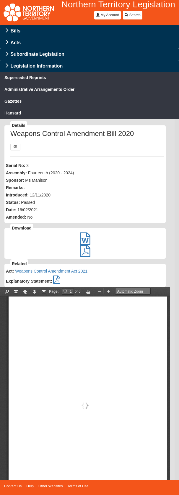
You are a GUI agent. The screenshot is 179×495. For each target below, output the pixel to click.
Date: (11, 209)
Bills (15, 30)
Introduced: (17, 195)
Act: (10, 271)
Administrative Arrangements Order (39, 89)
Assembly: (16, 173)
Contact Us (13, 486)
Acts (15, 42)
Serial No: (15, 165)
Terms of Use (78, 486)
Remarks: (15, 187)
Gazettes (13, 101)
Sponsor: (15, 180)
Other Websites (50, 486)
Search (132, 15)
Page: (54, 291)
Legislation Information (36, 65)
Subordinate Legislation (37, 54)
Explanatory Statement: (29, 281)
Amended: (16, 217)
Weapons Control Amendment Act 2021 (51, 271)
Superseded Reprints (25, 77)
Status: (13, 202)
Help (30, 486)
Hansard (12, 113)
